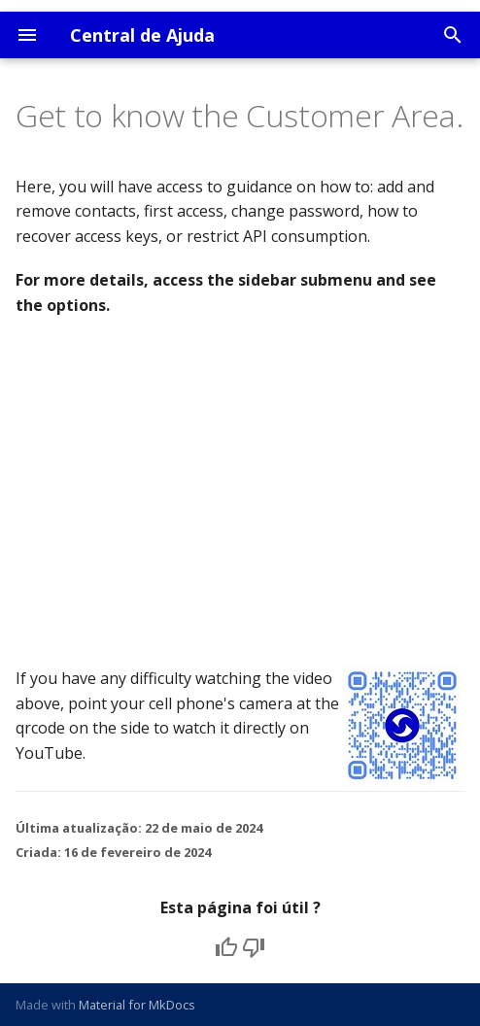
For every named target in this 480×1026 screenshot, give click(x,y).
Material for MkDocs (137, 1004)
